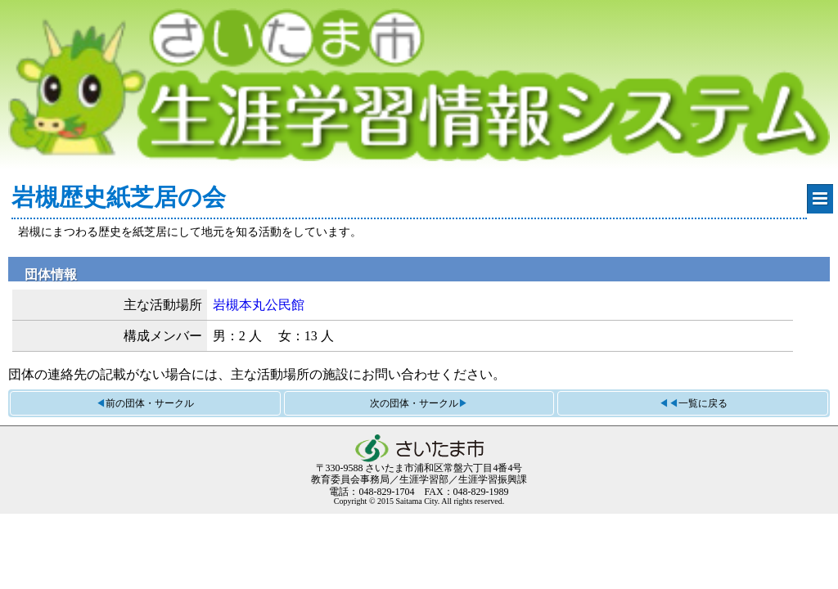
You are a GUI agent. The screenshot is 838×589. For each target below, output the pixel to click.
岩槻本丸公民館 (258, 305)
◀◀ (693, 403)
